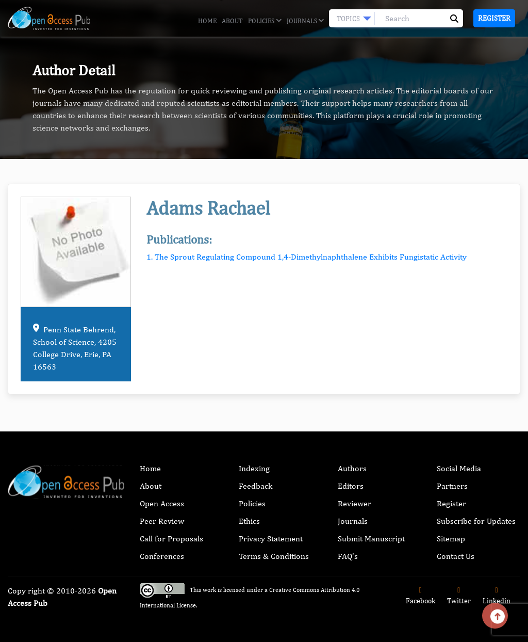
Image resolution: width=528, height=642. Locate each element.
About (232, 21)
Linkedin (496, 596)
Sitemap (451, 538)
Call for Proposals (171, 538)
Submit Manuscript (371, 538)
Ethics (249, 521)
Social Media (459, 468)
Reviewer (354, 503)
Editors (351, 486)
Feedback (255, 486)
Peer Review (162, 521)
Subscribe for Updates (476, 521)
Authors (352, 468)
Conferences (162, 556)
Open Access (162, 503)
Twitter (459, 596)
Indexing (254, 468)
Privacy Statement (271, 538)
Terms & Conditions (274, 556)
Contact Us (455, 556)
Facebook (420, 596)
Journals (305, 21)
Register (494, 18)
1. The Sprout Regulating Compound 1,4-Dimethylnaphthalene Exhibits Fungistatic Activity (306, 257)
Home (207, 21)
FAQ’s (348, 556)
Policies (264, 21)
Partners (452, 486)
